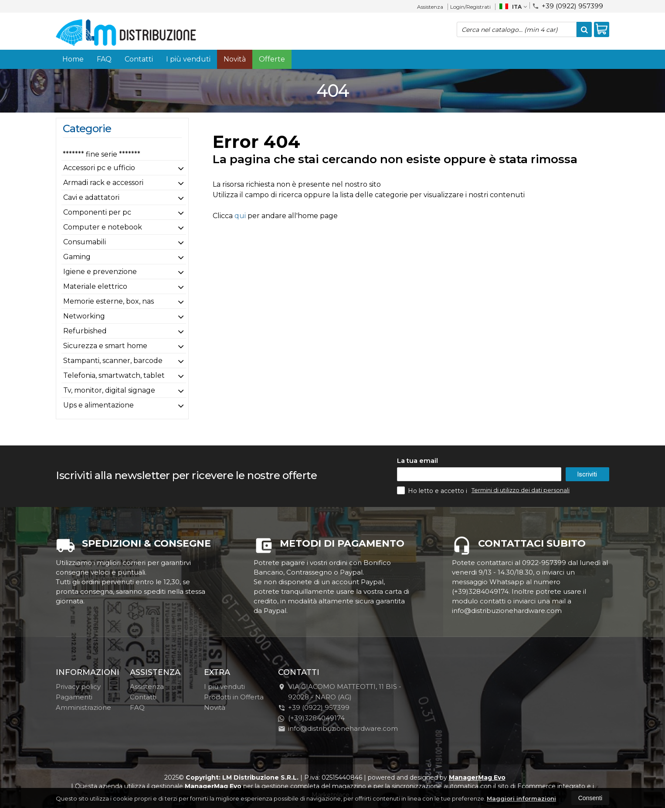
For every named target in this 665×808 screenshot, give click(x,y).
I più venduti (188, 59)
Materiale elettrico (95, 286)
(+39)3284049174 (311, 718)
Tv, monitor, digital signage (109, 390)
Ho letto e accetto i (433, 490)
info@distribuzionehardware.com (338, 728)
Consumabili (84, 242)
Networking (84, 316)
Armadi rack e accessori (103, 182)
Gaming (77, 257)
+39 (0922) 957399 (567, 5)
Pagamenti (74, 697)
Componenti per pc (97, 212)
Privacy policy (78, 686)
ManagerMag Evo (477, 777)
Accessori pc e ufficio (99, 168)
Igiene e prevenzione (100, 271)
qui (240, 216)
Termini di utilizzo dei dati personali (521, 489)
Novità (235, 59)
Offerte (272, 59)
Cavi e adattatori (91, 197)
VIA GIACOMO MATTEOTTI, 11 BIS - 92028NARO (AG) (339, 691)
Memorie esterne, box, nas (108, 301)
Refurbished (85, 331)
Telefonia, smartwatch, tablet (114, 375)
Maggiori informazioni (521, 798)
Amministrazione (83, 707)
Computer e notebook (102, 227)
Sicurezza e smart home (105, 346)
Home (73, 59)
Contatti (139, 59)
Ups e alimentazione (98, 405)
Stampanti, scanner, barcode (113, 360)
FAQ (104, 59)
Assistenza (430, 6)
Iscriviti (587, 474)
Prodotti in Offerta (234, 697)
